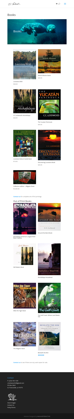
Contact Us (10, 405)
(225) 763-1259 (13, 381)
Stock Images (11, 403)
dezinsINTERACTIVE (43, 416)
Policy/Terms (11, 407)
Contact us (16, 196)
